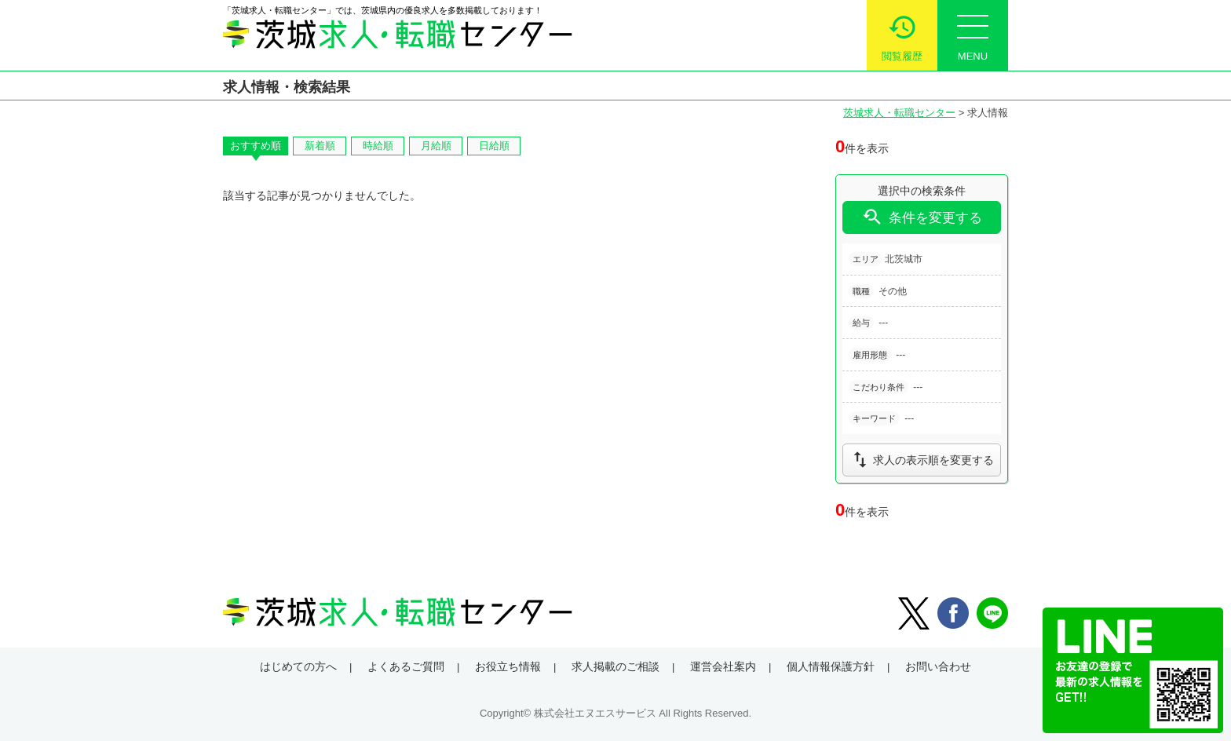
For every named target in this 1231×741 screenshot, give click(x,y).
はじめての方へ (298, 666)
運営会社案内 (723, 666)
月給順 (436, 145)
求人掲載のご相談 (615, 666)
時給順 (378, 145)
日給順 (494, 145)
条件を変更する (921, 217)
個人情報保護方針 (831, 666)
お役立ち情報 (508, 666)
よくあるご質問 (405, 666)
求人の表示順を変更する (921, 459)
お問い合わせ (938, 666)
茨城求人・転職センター (899, 113)
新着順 (320, 145)
